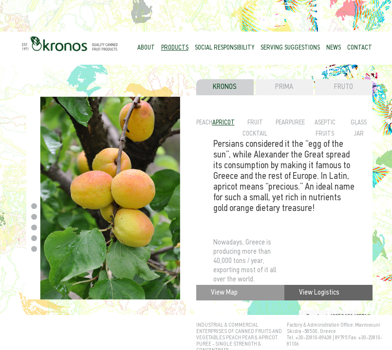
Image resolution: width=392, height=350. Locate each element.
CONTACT (359, 48)
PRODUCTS (174, 48)
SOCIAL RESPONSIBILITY (224, 48)
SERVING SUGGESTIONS (290, 48)
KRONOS (225, 87)
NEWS (333, 48)
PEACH (204, 122)
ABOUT (146, 48)
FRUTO (343, 87)
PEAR (282, 122)
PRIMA (284, 87)
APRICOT (223, 122)
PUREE (297, 122)
